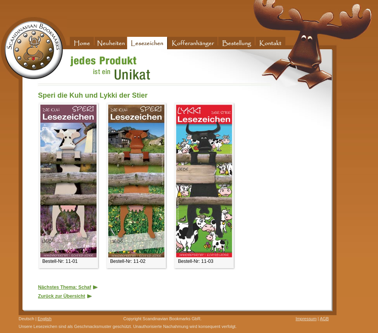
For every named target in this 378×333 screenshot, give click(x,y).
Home (82, 43)
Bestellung (236, 43)
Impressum (305, 318)
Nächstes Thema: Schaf (68, 287)
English (45, 318)
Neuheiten (111, 43)
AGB (324, 318)
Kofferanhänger (193, 43)
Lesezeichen (147, 43)
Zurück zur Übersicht (65, 296)
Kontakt (270, 43)
